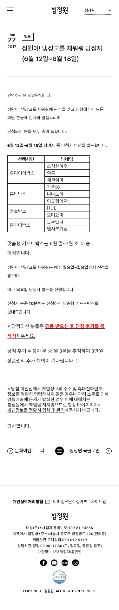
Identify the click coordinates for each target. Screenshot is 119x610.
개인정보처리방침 (28, 501)
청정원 (97, 12)
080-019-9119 (74, 540)
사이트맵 (98, 501)
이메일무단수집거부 (70, 501)
